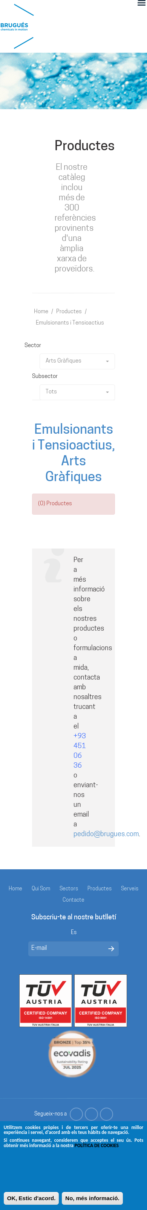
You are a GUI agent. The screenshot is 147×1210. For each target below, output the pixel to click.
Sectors (69, 889)
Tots (77, 392)
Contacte (73, 900)
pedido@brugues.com (106, 834)
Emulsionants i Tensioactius (70, 323)
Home (41, 312)
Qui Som (41, 889)
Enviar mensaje (111, 948)
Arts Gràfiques (77, 361)
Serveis (129, 889)
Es (74, 933)
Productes (69, 312)
